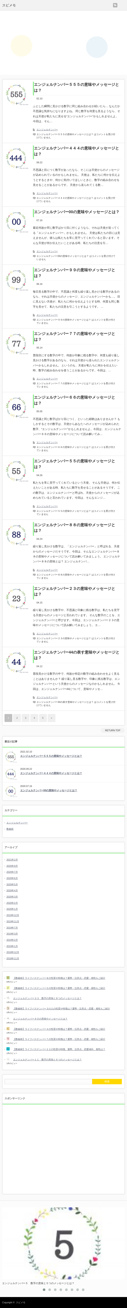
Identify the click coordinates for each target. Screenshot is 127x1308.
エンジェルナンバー (47, 129)
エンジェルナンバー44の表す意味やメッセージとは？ (76, 655)
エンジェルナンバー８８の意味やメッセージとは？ (74, 528)
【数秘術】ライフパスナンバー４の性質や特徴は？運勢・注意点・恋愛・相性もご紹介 (59, 1029)
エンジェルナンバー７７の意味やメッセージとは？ (74, 337)
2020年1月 (12, 909)
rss (115, 5)
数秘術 (10, 829)
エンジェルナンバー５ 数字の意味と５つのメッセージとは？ (38, 1283)
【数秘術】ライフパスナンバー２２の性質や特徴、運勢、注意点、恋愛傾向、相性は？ (59, 1049)
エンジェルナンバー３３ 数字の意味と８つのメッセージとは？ (47, 998)
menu (122, 5)
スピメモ (9, 5)
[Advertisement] (63, 42)
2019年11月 (12, 921)
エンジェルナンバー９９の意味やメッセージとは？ (74, 273)
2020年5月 (12, 884)
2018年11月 (12, 958)
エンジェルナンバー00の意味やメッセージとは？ (76, 212)
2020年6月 (12, 878)
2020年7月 (12, 872)
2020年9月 (12, 866)
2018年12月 (12, 952)
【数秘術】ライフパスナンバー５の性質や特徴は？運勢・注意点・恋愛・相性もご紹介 (59, 988)
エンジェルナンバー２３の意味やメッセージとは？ (74, 591)
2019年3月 (12, 933)
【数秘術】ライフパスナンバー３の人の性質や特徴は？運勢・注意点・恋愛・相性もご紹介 (61, 1008)
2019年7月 (12, 927)
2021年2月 (12, 859)
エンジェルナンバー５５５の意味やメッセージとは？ (76, 87)
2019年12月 (12, 915)
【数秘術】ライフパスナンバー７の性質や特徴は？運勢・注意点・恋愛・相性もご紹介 (59, 1039)
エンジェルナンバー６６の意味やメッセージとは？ (74, 400)
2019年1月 (12, 946)
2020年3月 (12, 896)
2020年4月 (12, 890)
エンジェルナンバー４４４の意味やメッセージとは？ (76, 151)
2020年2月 (12, 903)
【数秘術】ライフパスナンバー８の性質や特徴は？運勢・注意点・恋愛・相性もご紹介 (59, 978)
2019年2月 (12, 940)
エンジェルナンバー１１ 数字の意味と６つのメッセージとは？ (47, 1059)
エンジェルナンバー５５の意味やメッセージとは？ (74, 464)
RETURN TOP (112, 730)
